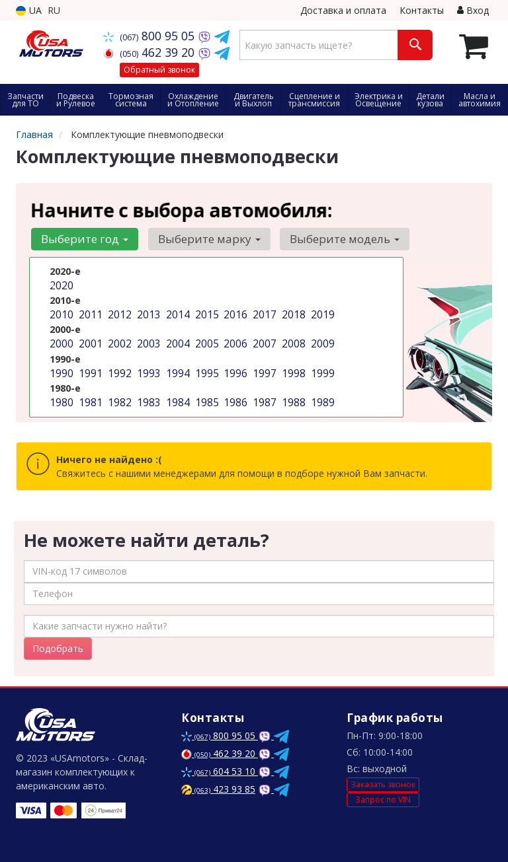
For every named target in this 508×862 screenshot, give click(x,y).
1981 (89, 396)
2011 (89, 312)
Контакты (422, 10)
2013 (147, 312)
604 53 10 (219, 771)
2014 (176, 312)
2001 (89, 340)
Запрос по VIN (383, 799)
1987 (263, 396)
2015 (205, 312)
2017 (263, 312)
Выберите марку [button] (202, 238)
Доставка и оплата (343, 10)
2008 (292, 340)
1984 (176, 396)
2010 (60, 312)
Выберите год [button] (82, 238)
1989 (321, 396)
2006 (234, 340)
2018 (292, 312)
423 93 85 (218, 789)
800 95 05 (150, 36)
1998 (292, 368)
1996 (234, 368)
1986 (234, 396)
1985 (205, 396)
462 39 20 (150, 52)
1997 (263, 368)
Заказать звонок (383, 784)
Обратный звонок (159, 69)
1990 (60, 368)
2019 (321, 312)
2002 (118, 340)
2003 (147, 340)
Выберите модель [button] (334, 238)
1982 (118, 396)
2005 (205, 340)
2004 (176, 340)
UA (29, 10)
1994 (176, 368)
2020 (60, 285)
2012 (118, 312)
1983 (147, 396)
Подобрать (57, 648)
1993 (147, 368)
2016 (234, 312)
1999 (321, 368)
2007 (263, 340)
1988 (292, 396)
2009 (321, 340)
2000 (60, 340)
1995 (205, 368)
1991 (89, 368)
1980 (60, 396)
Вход (473, 10)
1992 (118, 368)
